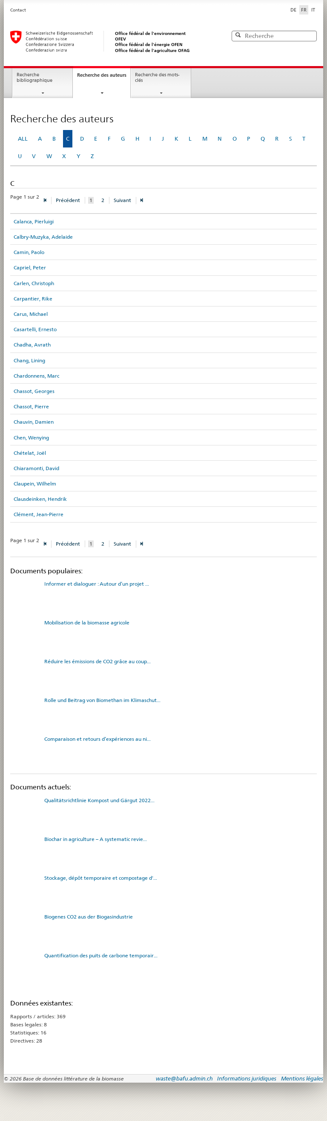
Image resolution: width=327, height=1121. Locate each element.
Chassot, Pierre (31, 406)
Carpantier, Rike (33, 298)
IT (313, 10)
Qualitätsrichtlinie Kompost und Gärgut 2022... (99, 800)
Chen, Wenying (31, 437)
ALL (23, 138)
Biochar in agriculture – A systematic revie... (95, 839)
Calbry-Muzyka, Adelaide (43, 237)
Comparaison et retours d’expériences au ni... (97, 739)
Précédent (68, 200)
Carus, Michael (31, 314)
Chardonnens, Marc (36, 376)
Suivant (122, 200)
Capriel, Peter (30, 267)
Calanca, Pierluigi (34, 221)
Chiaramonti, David (36, 468)
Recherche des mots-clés (157, 77)
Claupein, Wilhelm (35, 483)
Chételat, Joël (30, 453)
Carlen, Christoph (34, 283)
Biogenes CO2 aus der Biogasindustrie (88, 916)
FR (304, 9)
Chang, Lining (29, 360)
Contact (18, 10)
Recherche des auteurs (101, 75)
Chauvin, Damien (34, 422)
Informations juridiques (246, 1078)
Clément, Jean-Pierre (38, 514)
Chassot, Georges (34, 391)
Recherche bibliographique (34, 77)
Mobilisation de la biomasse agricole (86, 622)
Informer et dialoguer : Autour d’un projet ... (96, 584)
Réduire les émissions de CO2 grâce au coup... (97, 661)
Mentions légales (302, 1078)
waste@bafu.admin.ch (184, 1078)
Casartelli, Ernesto (35, 329)
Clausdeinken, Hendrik (40, 499)
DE (293, 10)
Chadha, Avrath (32, 344)
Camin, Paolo (29, 252)
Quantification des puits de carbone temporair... (101, 955)
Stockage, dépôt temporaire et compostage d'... (100, 878)
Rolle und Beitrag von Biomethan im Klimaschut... (102, 700)
